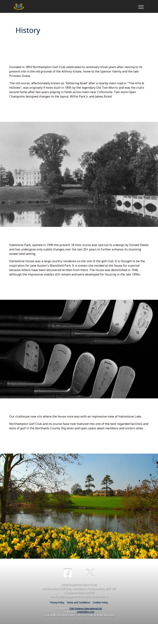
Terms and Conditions (78, 602)
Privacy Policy (57, 602)
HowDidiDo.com (85, 612)
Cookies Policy (100, 602)
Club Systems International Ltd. (85, 608)
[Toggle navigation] (140, 6)
